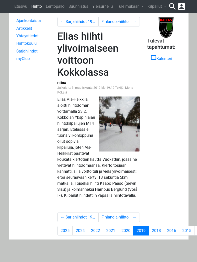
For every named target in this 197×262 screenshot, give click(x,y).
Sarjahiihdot (27, 51)
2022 (95, 230)
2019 (143, 230)
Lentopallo (55, 6)
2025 (65, 230)
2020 (125, 230)
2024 (80, 230)
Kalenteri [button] (161, 57)
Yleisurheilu (102, 6)
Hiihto (36, 6)
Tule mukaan (129, 6)
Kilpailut (155, 6)
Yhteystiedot (27, 36)
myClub (23, 58)
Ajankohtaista (28, 20)
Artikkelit (24, 28)
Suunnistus (78, 6)
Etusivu (20, 6)
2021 (110, 230)
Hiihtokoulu (26, 43)
